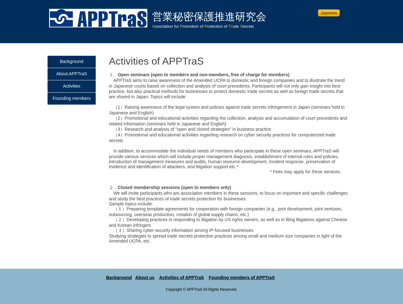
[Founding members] (71, 98)
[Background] (71, 61)
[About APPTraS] (71, 74)
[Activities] (71, 86)
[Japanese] (329, 12)
